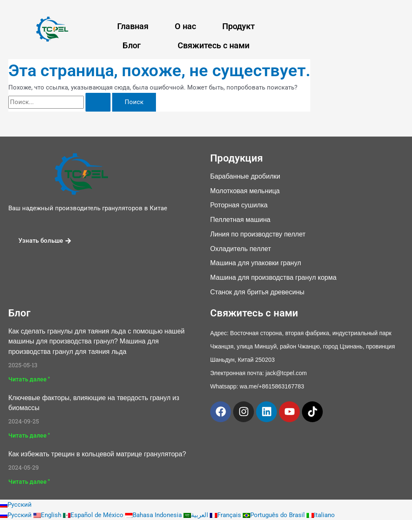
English (48, 515)
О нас (185, 26)
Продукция (236, 158)
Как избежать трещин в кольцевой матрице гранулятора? (97, 454)
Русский (16, 504)
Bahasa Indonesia (154, 515)
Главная (132, 26)
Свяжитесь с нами (213, 45)
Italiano (320, 515)
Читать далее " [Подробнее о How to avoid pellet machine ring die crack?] (29, 481)
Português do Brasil (274, 515)
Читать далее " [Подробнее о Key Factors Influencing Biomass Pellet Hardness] (29, 435)
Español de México (94, 515)
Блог (132, 45)
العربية (196, 515)
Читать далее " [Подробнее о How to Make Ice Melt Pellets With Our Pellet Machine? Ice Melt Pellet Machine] (29, 379)
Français (226, 515)
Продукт (238, 26)
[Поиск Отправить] (98, 102)
